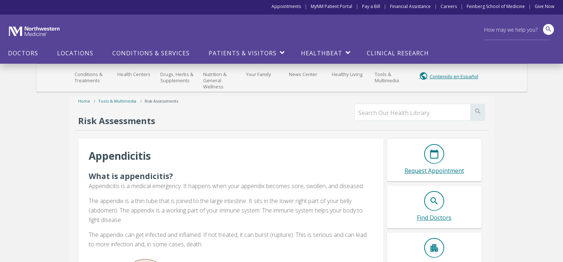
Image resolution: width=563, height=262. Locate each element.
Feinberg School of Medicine (496, 6)
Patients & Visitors (243, 53)
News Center (303, 74)
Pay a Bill (371, 6)
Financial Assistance (410, 6)
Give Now (544, 6)
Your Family (258, 74)
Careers (449, 6)
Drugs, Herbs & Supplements (176, 77)
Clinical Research (398, 53)
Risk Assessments (161, 101)
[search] (412, 112)
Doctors (23, 53)
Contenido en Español (454, 76)
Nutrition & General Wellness (214, 80)
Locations (75, 53)
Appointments (286, 6)
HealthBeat (321, 53)
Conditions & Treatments (88, 77)
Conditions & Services (151, 53)
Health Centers (133, 74)
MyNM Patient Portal (331, 6)
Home (84, 101)
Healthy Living (347, 74)
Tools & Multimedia (387, 77)
